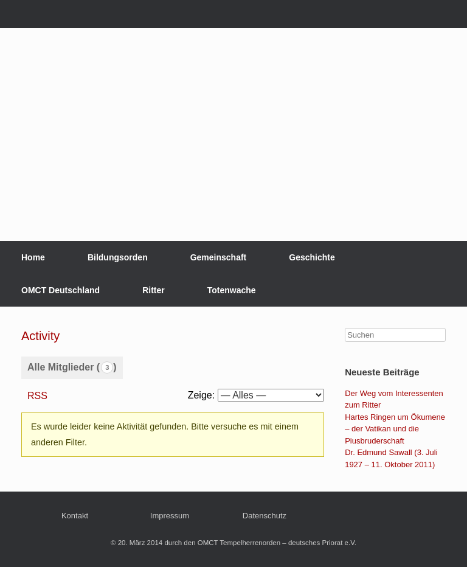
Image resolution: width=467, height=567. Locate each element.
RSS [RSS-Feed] (37, 396)
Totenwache (231, 290)
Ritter (153, 290)
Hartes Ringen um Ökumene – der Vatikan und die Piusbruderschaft (395, 428)
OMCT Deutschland (60, 290)
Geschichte (311, 257)
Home (33, 257)
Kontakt (74, 515)
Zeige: (201, 395)
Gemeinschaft (218, 257)
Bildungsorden (118, 257)
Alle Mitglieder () (72, 367)
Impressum (169, 515)
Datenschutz (264, 515)
